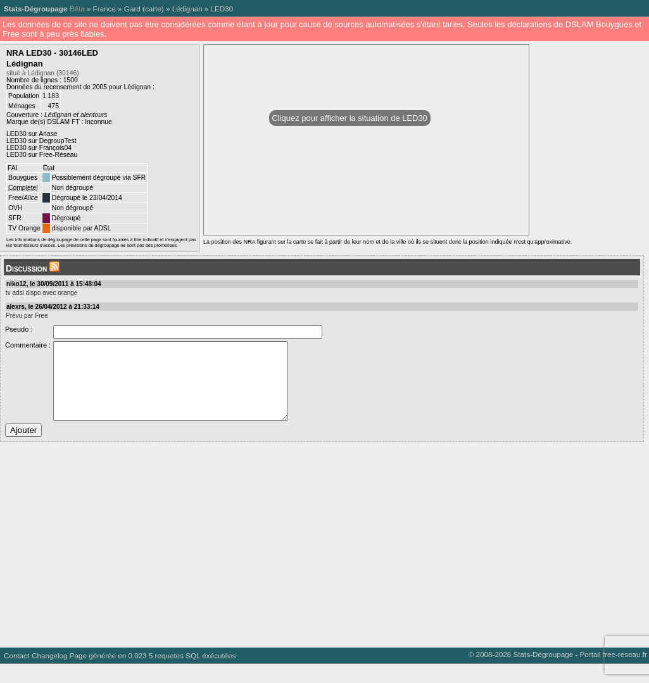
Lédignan (187, 8)
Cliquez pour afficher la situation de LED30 (349, 118)
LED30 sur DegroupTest (41, 140)
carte (153, 8)
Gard (132, 8)
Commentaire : (28, 345)
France (104, 8)
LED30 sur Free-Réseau (41, 154)
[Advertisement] (322, 559)
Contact (16, 674)
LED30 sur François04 (39, 147)
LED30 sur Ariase (32, 133)
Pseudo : (18, 329)
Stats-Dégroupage (35, 8)
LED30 (222, 8)
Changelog (49, 674)
